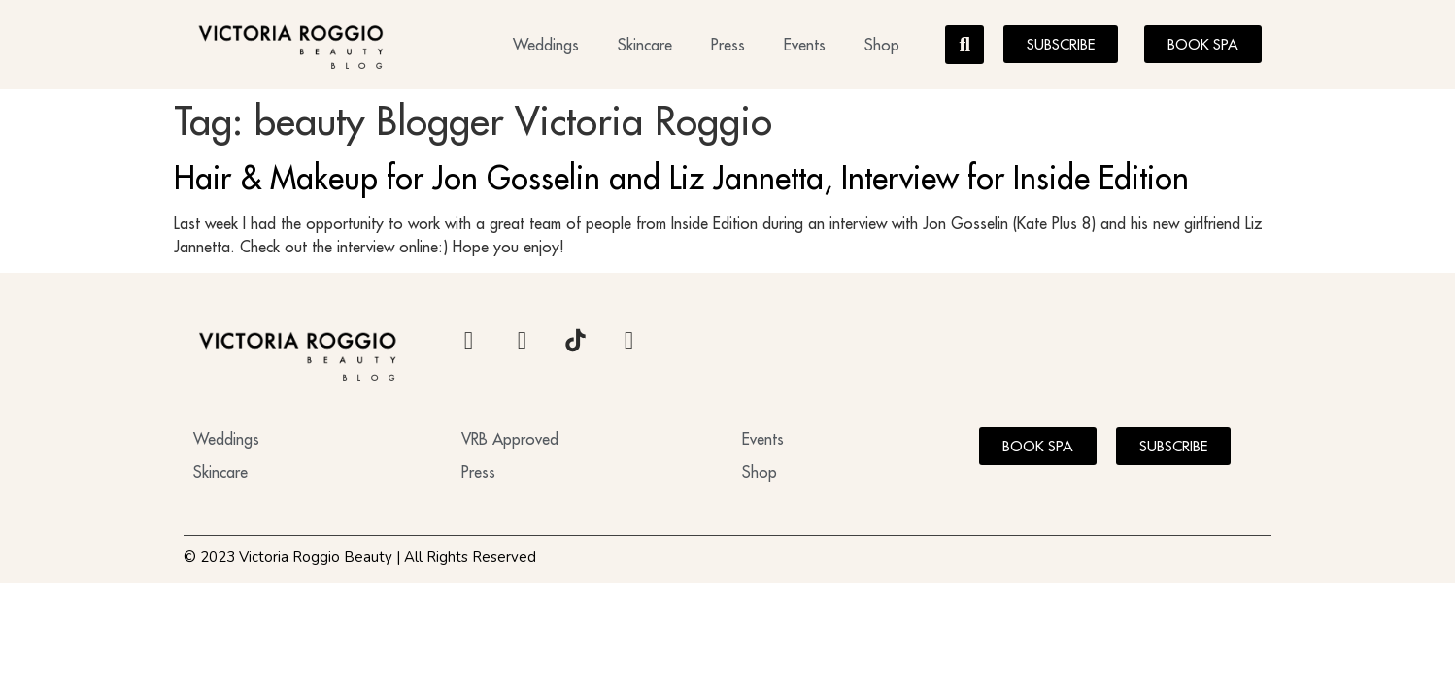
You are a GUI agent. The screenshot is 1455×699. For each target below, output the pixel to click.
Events (805, 44)
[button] (964, 44)
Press (728, 44)
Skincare (645, 44)
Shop (881, 44)
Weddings (546, 44)
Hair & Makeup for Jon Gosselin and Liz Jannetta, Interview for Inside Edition (681, 177)
